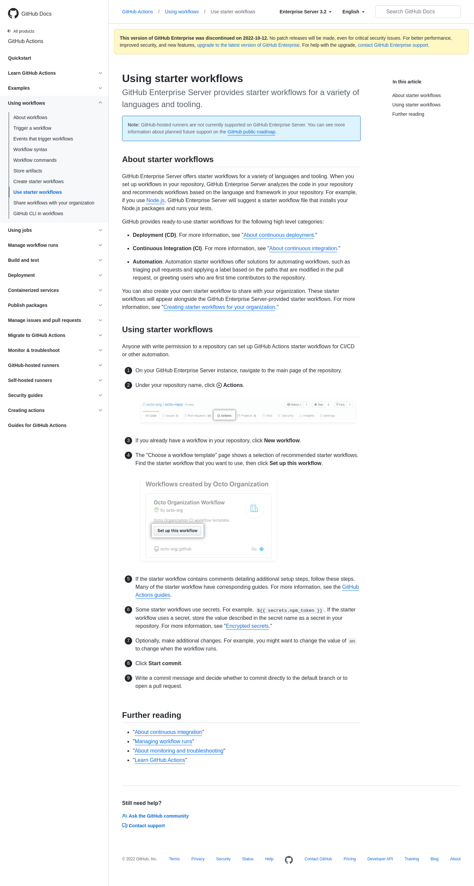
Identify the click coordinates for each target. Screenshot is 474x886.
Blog (435, 859)
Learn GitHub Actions (160, 760)
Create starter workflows (38, 181)
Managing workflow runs (163, 741)
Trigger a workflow (32, 128)
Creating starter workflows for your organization (219, 307)
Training (412, 859)
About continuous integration (303, 248)
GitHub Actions (25, 41)
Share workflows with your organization (53, 202)
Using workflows (185, 11)
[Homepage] (289, 860)
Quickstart (19, 58)
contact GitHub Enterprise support (393, 45)
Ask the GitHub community (155, 816)
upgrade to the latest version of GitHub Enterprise (248, 45)
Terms (174, 859)
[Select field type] (305, 11)
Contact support (143, 825)
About (455, 859)
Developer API (380, 859)
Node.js (155, 200)
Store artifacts (27, 170)
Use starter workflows (37, 192)
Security (223, 859)
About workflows (30, 117)
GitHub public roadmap (251, 131)
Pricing (350, 859)
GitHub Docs (36, 14)
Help (269, 859)
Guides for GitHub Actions (37, 425)
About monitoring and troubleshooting (179, 751)
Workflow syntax (30, 149)
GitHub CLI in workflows (38, 213)
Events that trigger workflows (43, 138)
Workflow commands (35, 160)
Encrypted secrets (247, 626)
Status (248, 859)
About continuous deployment (279, 235)
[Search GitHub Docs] (418, 11)
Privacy (197, 859)
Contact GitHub (318, 859)
